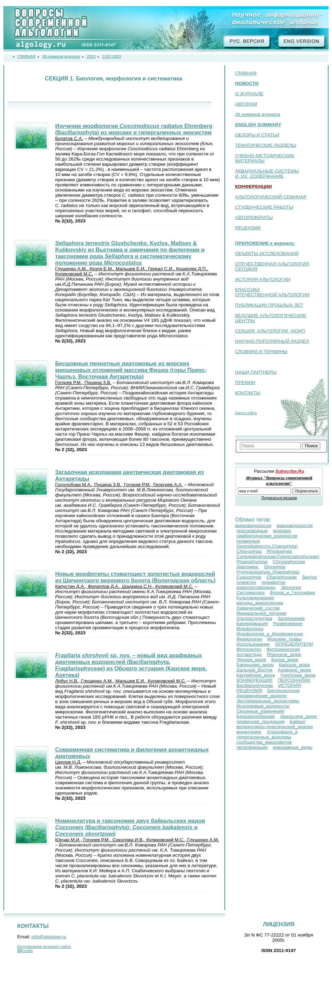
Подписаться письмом (279, 498)
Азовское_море (294, 669)
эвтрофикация (252, 747)
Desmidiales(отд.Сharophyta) (267, 546)
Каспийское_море (255, 675)
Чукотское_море (298, 675)
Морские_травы (284, 639)
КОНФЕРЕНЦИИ (254, 680)
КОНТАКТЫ (247, 392)
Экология (291, 587)
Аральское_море (298, 716)
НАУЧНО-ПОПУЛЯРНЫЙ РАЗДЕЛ (272, 341)
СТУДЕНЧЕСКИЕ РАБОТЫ (264, 207)
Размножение (287, 623)
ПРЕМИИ (245, 382)
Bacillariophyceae (254, 685)
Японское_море (284, 654)
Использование (253, 644)
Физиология (249, 639)
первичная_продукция (260, 721)
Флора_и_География (292, 592)
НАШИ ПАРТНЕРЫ (255, 372)
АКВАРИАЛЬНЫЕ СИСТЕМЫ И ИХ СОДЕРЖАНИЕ (267, 173)
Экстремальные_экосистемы (267, 700)
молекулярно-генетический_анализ (274, 726)
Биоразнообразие (255, 716)
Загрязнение (291, 618)
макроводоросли (294, 525)
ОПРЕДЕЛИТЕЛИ (294, 644)
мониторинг (249, 731)
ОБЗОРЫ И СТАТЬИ (257, 135)
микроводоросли (253, 525)
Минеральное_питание (261, 613)
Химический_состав (258, 608)
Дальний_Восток (254, 669)
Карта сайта (246, 413)
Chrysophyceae (289, 561)
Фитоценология (283, 649)
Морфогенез (250, 628)
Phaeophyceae (252, 561)
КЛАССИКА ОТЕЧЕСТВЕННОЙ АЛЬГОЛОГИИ (272, 292)
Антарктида (249, 654)
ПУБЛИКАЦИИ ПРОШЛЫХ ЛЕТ (269, 305)
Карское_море (294, 664)
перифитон (274, 582)
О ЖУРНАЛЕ (249, 93)
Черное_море (251, 659)
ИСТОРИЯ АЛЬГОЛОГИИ (262, 279)
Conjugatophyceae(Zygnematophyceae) (278, 556)
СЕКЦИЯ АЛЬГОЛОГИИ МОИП (270, 330)
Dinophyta (274, 566)
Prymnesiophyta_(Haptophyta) (268, 571)
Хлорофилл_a (282, 731)
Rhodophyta (279, 551)
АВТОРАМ (246, 104)
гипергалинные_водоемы (263, 737)
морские (282, 530)
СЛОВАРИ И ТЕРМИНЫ (261, 351)
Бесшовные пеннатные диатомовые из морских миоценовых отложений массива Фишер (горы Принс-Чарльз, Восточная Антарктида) (131, 370)
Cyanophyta (249, 577)
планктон (246, 582)
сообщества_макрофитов (264, 742)
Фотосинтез (249, 649)
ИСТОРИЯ (289, 685)
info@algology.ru (49, 936)
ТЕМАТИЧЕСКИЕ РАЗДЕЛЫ (265, 145)
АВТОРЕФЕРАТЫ (254, 217)
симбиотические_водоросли (266, 535)
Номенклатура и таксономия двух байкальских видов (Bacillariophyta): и (130, 827)
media (25, 951)
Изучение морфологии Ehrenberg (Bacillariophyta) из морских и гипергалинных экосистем (133, 129)
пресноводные (252, 530)
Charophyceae (281, 577)
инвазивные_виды (292, 747)
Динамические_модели (261, 695)
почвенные (248, 541)
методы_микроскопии (259, 602)
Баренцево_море (255, 664)
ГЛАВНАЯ (245, 73)
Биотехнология (283, 690)
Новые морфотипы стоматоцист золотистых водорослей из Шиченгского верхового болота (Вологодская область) (135, 577)
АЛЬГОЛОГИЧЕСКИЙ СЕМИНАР (271, 196)
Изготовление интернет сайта (44, 946)
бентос (309, 577)
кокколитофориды (256, 587)
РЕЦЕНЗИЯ (249, 690)
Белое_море (284, 659)
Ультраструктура (254, 618)
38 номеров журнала (257, 114)
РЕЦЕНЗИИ (248, 227)
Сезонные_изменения (260, 711)
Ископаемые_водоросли (262, 706)
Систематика (250, 592)
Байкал (298, 721)
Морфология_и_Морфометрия (269, 633)
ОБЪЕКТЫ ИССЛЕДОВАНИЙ (267, 253)
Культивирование (255, 597)
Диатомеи (247, 566)
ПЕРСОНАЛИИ (294, 680)
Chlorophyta (249, 551)
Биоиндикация (252, 623)
